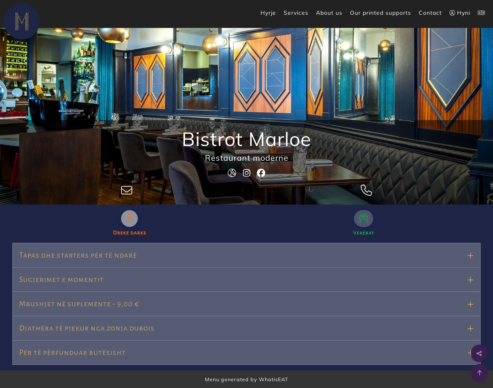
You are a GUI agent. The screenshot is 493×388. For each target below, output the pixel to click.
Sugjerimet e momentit (61, 280)
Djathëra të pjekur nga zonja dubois (87, 328)
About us (329, 12)
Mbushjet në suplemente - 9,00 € (79, 304)
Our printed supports (380, 12)
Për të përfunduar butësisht (72, 352)
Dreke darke (129, 233)
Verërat (363, 233)
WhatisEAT (273, 379)
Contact (430, 12)
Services (296, 12)
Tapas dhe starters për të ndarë (78, 255)
